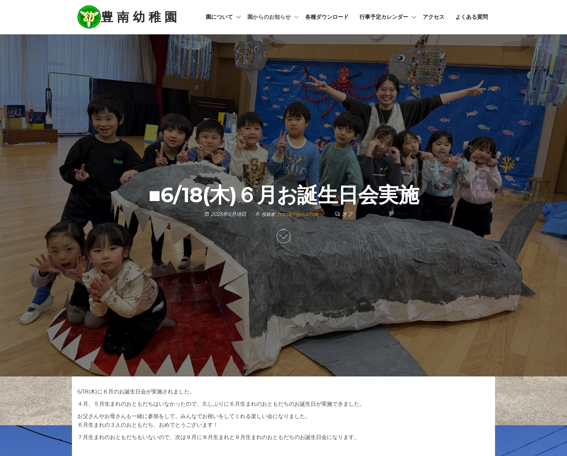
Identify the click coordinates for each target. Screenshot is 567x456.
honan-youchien (300, 214)
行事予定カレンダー (383, 16)
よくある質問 (471, 16)
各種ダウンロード (327, 16)
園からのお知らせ (269, 16)
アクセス (433, 16)
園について (219, 16)
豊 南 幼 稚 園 (139, 17)
